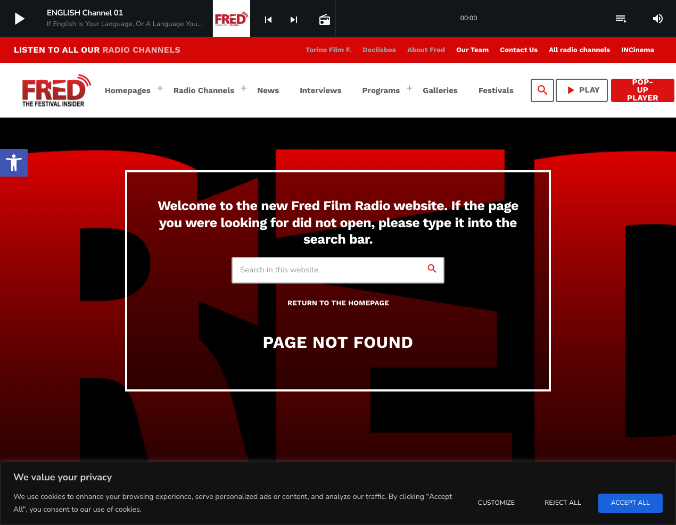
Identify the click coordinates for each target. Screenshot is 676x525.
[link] (14, 163)
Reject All (563, 503)
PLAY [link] (582, 90)
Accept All (630, 503)
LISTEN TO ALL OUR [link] (97, 50)
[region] (338, 493)
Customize (496, 503)
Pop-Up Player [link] (642, 90)
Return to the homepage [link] (338, 303)
